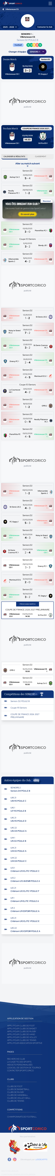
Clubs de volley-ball (19, 1098)
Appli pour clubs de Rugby (21, 1031)
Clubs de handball (17, 1095)
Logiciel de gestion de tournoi (24, 1067)
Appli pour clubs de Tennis (21, 1040)
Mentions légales (9, 1171)
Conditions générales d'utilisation (18, 1174)
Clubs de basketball (18, 1089)
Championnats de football (22, 1116)
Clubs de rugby (15, 1092)
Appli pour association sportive (24, 1043)
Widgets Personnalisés (19, 1064)
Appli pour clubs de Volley (22, 1037)
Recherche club (16, 1059)
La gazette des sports (19, 1061)
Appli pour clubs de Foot (21, 1025)
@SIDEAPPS (41, 1159)
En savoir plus (27, 214)
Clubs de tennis (15, 1101)
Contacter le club (44, 27)
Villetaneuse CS (12, 9)
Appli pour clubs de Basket (22, 1028)
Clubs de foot (14, 1086)
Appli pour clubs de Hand (21, 1034)
